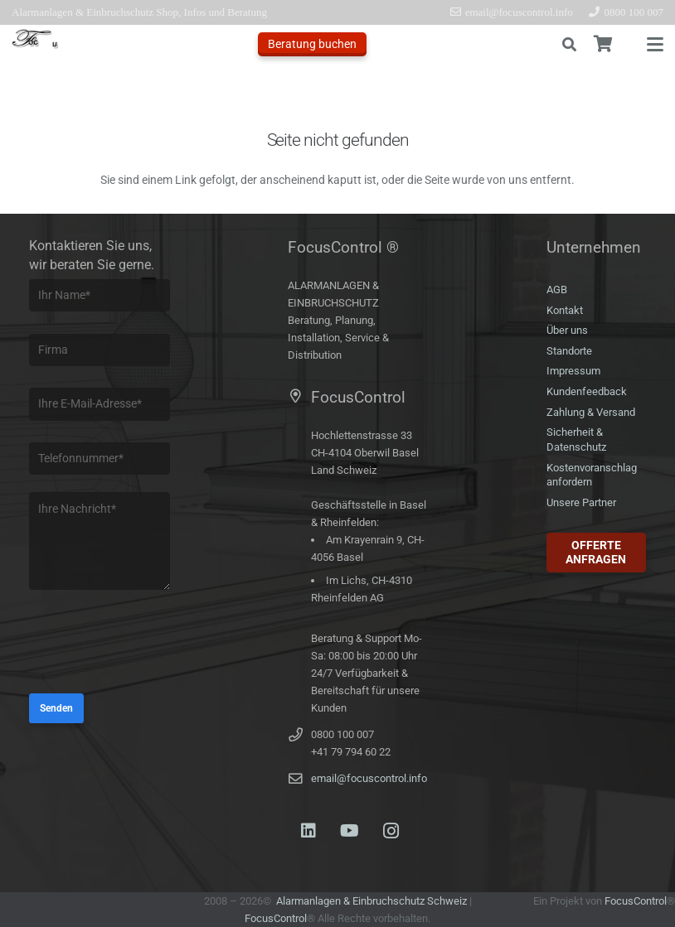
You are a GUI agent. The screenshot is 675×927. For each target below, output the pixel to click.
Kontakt (564, 310)
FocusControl (276, 918)
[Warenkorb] (603, 44)
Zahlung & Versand (590, 412)
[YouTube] (350, 831)
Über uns (567, 330)
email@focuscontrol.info (369, 778)
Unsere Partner (581, 502)
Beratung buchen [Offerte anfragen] (312, 44)
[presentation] (155, 643)
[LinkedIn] (308, 831)
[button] (569, 44)
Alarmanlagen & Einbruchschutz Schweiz (371, 901)
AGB (556, 289)
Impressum (573, 371)
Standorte (569, 351)
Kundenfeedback (586, 391)
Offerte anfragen (596, 552)
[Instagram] (391, 831)
